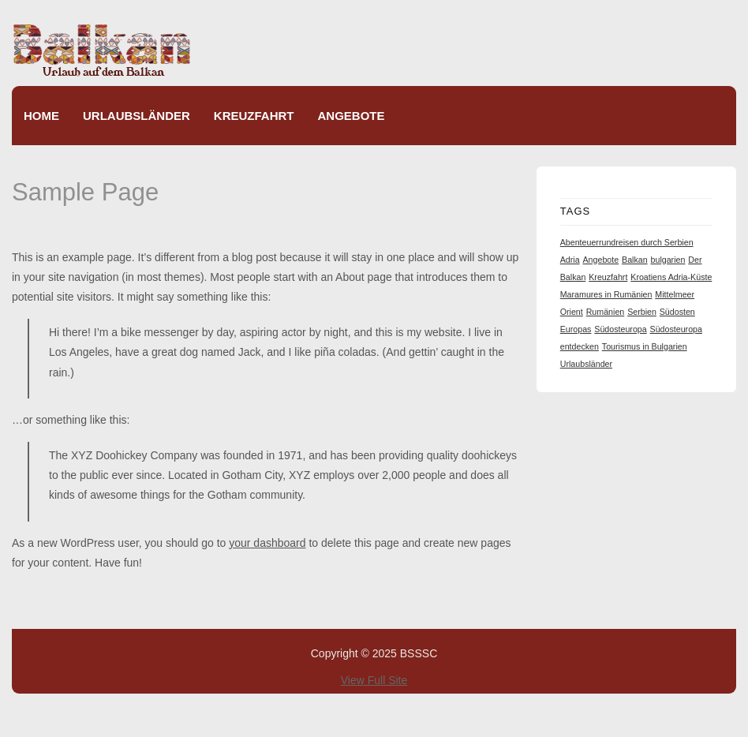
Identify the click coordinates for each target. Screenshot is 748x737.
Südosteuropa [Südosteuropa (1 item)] (620, 329)
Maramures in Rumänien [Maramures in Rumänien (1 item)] (606, 294)
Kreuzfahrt (254, 115)
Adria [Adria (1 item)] (570, 259)
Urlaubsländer (136, 115)
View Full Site (374, 680)
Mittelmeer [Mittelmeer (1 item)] (674, 294)
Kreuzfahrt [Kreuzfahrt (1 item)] (608, 277)
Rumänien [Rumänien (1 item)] (605, 311)
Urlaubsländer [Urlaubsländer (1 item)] (586, 363)
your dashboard (267, 543)
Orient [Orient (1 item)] (571, 311)
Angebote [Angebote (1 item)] (601, 259)
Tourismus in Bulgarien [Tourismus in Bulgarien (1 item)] (644, 346)
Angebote (351, 115)
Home (41, 115)
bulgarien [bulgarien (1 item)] (668, 259)
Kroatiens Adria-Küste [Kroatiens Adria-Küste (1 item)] (671, 277)
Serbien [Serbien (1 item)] (641, 311)
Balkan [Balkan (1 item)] (635, 259)
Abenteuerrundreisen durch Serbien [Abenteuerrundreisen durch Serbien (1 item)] (627, 242)
